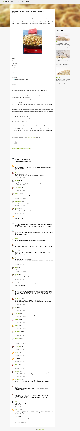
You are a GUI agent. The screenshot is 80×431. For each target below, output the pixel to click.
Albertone (17, 257)
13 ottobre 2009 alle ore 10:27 (20, 304)
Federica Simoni (18, 187)
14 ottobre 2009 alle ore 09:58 (20, 361)
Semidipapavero (18, 379)
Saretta (16, 274)
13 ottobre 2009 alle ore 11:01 (20, 316)
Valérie (16, 416)
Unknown (16, 352)
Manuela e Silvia (18, 298)
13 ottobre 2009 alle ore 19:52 (20, 355)
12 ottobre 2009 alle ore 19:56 (20, 190)
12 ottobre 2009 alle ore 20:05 (20, 198)
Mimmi (16, 172)
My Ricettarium (18, 331)
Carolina (16, 208)
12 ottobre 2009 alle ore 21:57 (20, 247)
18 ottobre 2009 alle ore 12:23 (20, 413)
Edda (16, 250)
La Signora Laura (18, 201)
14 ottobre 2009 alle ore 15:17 (20, 376)
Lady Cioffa (17, 180)
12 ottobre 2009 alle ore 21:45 (20, 241)
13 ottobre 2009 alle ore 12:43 (20, 343)
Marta (16, 267)
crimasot (16, 282)
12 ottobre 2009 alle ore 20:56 (20, 220)
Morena (16, 216)
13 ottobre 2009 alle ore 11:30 (20, 322)
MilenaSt (16, 223)
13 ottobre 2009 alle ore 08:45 (20, 271)
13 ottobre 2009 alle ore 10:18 (20, 295)
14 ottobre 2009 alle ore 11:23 (20, 368)
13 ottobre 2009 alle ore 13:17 (20, 349)
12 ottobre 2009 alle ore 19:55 (20, 177)
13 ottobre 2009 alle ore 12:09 (20, 328)
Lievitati (18, 148)
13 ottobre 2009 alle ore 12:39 (20, 335)
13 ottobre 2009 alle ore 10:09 (20, 287)
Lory (16, 358)
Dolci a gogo (17, 313)
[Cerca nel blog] (71, 2)
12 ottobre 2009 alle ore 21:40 (20, 235)
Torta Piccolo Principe (59, 58)
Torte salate (28, 148)
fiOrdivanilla (17, 371)
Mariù (16, 401)
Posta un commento (15, 424)
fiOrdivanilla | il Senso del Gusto (17, 2)
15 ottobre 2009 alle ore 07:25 (20, 398)
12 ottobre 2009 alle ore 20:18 (20, 213)
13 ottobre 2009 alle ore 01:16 (20, 264)
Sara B (16, 364)
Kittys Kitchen (17, 338)
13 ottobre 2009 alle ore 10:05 (20, 279)
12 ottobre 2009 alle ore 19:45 (20, 162)
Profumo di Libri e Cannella (31, 137)
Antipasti (13, 148)
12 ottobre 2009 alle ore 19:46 (20, 169)
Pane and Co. (23, 148)
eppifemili (16, 319)
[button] (12, 14)
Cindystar (16, 238)
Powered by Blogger (40, 429)
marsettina (17, 325)
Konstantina (17, 193)
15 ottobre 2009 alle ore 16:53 (20, 406)
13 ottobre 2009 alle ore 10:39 (20, 310)
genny (16, 165)
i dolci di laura (17, 346)
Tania (16, 244)
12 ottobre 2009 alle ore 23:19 (20, 254)
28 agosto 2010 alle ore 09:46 (20, 422)
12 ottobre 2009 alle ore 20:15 (20, 205)
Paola (16, 307)
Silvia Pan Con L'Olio (18, 230)
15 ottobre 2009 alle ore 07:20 (20, 383)
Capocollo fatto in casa (60, 41)
